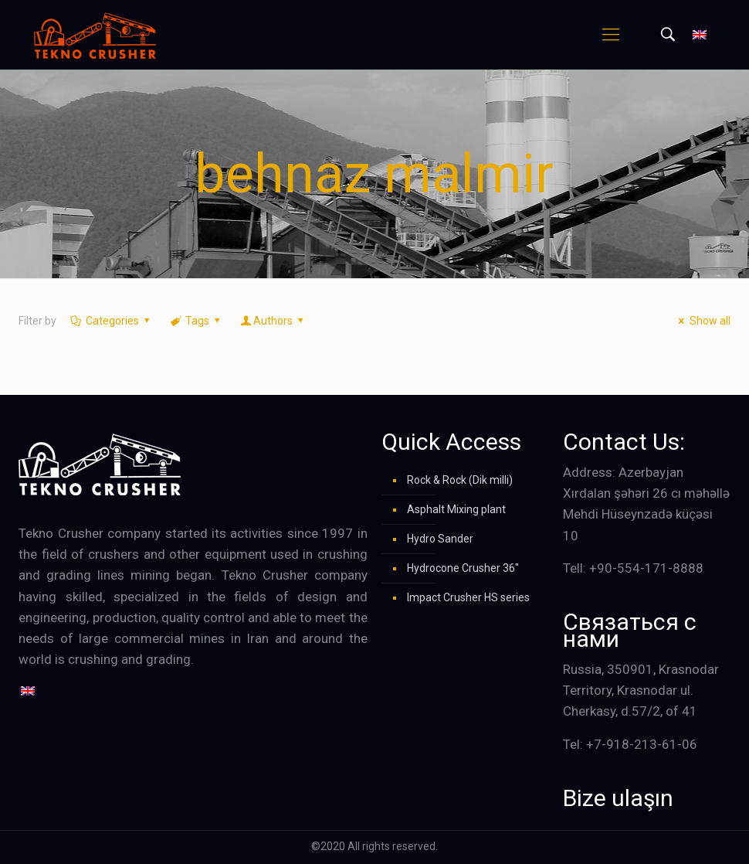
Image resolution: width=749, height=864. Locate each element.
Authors (273, 321)
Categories (111, 321)
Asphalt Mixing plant (456, 509)
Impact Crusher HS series (468, 597)
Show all (702, 321)
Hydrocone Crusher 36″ (463, 568)
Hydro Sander (440, 538)
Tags (196, 321)
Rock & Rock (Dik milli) (460, 480)
